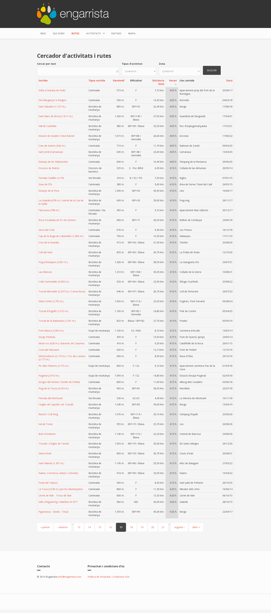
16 (110, 527)
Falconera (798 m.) (49, 210)
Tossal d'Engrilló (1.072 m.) (53, 311)
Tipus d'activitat (132, 63)
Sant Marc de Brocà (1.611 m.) (56, 116)
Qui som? (59, 33)
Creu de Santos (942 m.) (52, 145)
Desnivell (118, 80)
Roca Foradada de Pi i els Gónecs (57, 220)
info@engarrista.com (69, 576)
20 (152, 527)
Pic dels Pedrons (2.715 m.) (54, 365)
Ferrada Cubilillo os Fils (51, 178)
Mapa (132, 33)
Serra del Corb (46, 229)
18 (131, 527)
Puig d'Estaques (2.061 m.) (53, 262)
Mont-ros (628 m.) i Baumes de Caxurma (61, 343)
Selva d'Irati (45, 453)
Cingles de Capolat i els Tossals (56, 404)
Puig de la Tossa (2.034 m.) (54, 388)
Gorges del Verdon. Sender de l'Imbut (59, 382)
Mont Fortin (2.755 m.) (51, 301)
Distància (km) (158, 82)
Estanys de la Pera (49, 190)
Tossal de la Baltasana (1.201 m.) (57, 320)
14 (89, 527)
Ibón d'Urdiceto (47, 434)
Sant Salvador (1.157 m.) (52, 106)
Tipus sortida (96, 80)
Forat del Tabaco (48, 482)
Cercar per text (46, 63)
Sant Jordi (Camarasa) (51, 152)
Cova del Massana (49, 349)
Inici (43, 33)
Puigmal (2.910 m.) (49, 375)
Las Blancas (45, 272)
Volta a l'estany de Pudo (52, 90)
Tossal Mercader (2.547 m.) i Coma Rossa (62, 291)
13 (78, 527)
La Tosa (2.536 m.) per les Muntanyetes (61, 489)
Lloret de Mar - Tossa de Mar (55, 495)
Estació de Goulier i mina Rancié (56, 135)
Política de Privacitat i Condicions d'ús (109, 576)
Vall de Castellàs (48, 126)
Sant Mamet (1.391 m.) (51, 463)
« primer (45, 527)
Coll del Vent (45, 252)
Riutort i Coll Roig (48, 414)
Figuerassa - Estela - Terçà (53, 511)
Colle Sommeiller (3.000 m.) (54, 281)
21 (163, 527)
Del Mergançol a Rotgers (53, 100)
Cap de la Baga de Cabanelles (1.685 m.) (61, 236)
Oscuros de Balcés (49, 168)
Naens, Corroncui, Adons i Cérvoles (58, 473)
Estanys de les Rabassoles (53, 161)
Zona (162, 63)
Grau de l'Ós (45, 184)
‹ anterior (63, 527)
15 (100, 527)
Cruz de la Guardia (49, 242)
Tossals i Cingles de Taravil (54, 443)
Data (229, 80)
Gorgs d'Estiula (47, 337)
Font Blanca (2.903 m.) (51, 330)
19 (142, 527)
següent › (179, 527)
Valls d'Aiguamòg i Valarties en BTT (58, 501)
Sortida (43, 80)
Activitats (94, 32)
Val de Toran (46, 424)
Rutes (75, 33)
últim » (196, 527)
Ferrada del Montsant (51, 398)
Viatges (116, 33)
